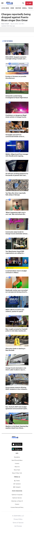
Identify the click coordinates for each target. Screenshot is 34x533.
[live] (29, 3)
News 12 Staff (5, 23)
